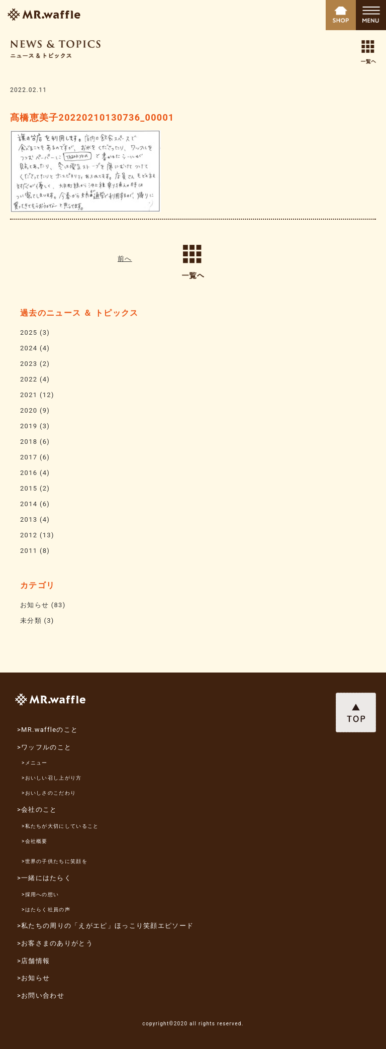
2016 (28, 472)
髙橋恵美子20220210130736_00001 (92, 117)
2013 (28, 519)
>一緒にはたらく (44, 878)
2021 (28, 395)
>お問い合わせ (40, 995)
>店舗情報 (33, 961)
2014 (28, 504)
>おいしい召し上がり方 (52, 778)
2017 (28, 457)
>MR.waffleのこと (47, 729)
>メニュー (35, 763)
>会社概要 (35, 841)
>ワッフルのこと (44, 747)
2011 (28, 550)
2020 (28, 410)
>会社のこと (37, 809)
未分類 (31, 620)
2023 (28, 363)
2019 (28, 426)
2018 (28, 441)
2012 (28, 535)
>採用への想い (40, 894)
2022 (28, 379)
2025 (28, 332)
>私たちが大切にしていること (60, 826)
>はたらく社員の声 (46, 909)
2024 (28, 348)
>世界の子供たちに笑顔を (54, 861)
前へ (125, 258)
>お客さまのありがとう (55, 943)
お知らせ (34, 605)
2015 (28, 488)
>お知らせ (33, 978)
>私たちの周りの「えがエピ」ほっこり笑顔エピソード (105, 925)
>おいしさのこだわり (49, 793)
